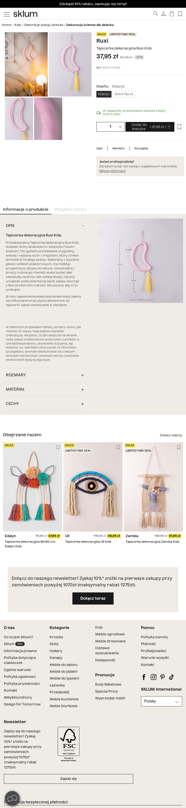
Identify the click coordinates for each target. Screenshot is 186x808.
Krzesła (56, 637)
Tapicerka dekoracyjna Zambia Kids (152, 541)
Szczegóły (141, 148)
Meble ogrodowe (110, 634)
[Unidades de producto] (110, 126)
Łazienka (57, 685)
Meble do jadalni (64, 671)
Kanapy (56, 658)
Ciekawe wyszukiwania (107, 650)
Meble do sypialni (64, 678)
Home (6, 25)
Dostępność (105, 660)
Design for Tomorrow (22, 704)
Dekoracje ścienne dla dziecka (90, 25)
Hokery (56, 651)
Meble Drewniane (110, 641)
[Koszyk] (172, 13)
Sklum (14, 644)
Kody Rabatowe (108, 684)
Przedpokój (59, 692)
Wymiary (118, 148)
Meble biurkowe (64, 706)
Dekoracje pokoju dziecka (43, 25)
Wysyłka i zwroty (70, 209)
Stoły (54, 644)
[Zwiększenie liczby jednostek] (120, 127)
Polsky (150, 701)
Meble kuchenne (64, 699)
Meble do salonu (64, 665)
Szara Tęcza (124, 94)
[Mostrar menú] (7, 13)
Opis (99, 148)
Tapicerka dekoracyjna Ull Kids (88, 541)
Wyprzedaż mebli (110, 698)
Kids (18, 25)
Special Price (106, 691)
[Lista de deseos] (180, 13)
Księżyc (104, 94)
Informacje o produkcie (25, 209)
